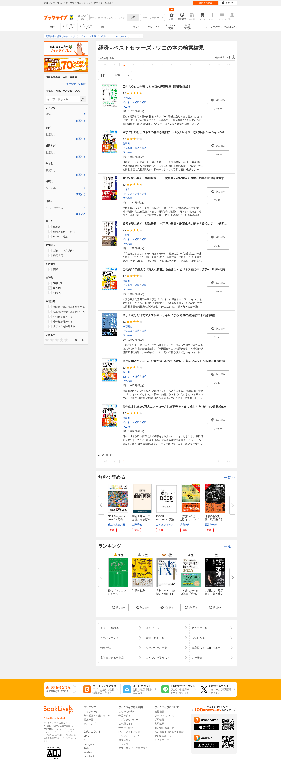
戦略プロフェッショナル (117, 592)
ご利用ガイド (230, 27)
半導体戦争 (138, 590)
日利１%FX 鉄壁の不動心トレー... (165, 593)
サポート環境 (125, 727)
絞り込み (82, 17)
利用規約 (159, 723)
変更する (81, 120)
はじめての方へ (214, 27)
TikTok (87, 748)
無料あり (55, 226)
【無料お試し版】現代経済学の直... (214, 519)
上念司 (126, 189)
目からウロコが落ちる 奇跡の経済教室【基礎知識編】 (157, 86)
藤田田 (126, 143)
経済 (144, 102)
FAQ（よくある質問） (130, 732)
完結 (53, 269)
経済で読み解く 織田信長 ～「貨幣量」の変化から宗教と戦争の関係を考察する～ (176, 178)
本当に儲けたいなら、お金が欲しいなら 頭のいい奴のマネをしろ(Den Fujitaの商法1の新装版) (182, 360)
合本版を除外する (60, 321)
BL (103, 26)
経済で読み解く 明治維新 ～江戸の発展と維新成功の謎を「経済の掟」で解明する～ (178, 223)
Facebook (89, 756)
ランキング (90, 723)
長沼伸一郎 (211, 524)
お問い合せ (124, 740)
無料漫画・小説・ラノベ (97, 715)
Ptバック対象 (58, 236)
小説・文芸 (154, 26)
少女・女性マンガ (86, 27)
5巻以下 (55, 283)
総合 (52, 26)
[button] (166, 57)
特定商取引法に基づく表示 (169, 732)
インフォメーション (129, 736)
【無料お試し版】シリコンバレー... (189, 519)
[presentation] (46, 340)
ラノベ (136, 26)
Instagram (89, 744)
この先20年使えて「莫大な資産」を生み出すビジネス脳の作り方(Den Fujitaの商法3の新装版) (182, 269)
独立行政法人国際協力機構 (122, 524)
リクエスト (124, 744)
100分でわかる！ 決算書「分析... (191, 592)
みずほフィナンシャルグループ (173, 524)
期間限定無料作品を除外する (66, 306)
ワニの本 (127, 106)
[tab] (66, 114)
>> (228, 64)
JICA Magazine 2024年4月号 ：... (118, 518)
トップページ (91, 711)
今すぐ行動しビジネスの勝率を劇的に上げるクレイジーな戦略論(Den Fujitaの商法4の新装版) (182, 132)
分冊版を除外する (60, 316)
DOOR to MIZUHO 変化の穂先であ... (165, 519)
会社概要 (159, 711)
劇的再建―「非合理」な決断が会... (141, 519)
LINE (86, 735)
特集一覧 (88, 719)
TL (119, 26)
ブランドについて (164, 715)
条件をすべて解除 (76, 84)
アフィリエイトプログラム (133, 748)
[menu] (76, 340)
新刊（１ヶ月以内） (61, 250)
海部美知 (185, 524)
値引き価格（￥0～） (62, 231)
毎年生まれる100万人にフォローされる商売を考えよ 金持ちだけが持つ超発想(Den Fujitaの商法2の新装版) (190, 406)
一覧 (229, 477)
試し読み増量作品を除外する (66, 311)
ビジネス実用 (171, 27)
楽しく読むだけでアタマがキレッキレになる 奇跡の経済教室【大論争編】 (170, 315)
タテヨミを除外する (61, 326)
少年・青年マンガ (69, 27)
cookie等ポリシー (164, 736)
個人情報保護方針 (164, 727)
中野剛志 (127, 97)
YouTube (88, 752)
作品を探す (124, 715)
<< (105, 64)
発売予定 (55, 255)
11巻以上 (55, 292)
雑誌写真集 (187, 27)
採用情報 (159, 719)
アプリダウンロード (129, 719)
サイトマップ (162, 740)
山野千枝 (137, 524)
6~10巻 (54, 288)
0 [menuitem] (76, 340)
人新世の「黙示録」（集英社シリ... (214, 593)
